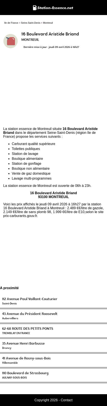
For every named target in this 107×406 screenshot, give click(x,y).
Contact (67, 400)
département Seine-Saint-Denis (51, 132)
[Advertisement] (53, 89)
